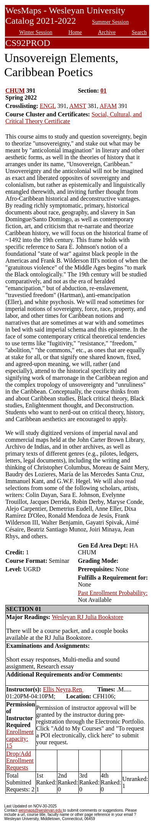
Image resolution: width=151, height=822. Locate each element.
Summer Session (110, 22)
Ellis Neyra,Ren (63, 689)
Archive (106, 32)
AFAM (108, 106)
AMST (77, 106)
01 (104, 90)
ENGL (48, 106)
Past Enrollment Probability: (113, 593)
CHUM (15, 90)
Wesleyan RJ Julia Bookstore (87, 617)
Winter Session (35, 32)
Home (75, 32)
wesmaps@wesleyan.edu (40, 810)
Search (139, 32)
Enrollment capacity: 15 (20, 739)
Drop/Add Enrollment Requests (20, 760)
